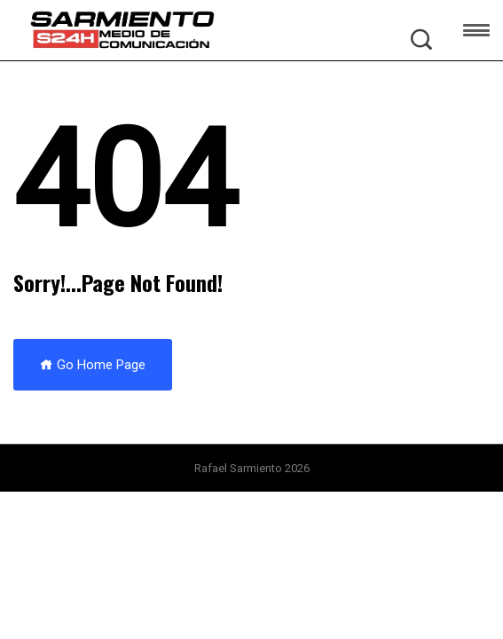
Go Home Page (92, 365)
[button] (476, 33)
